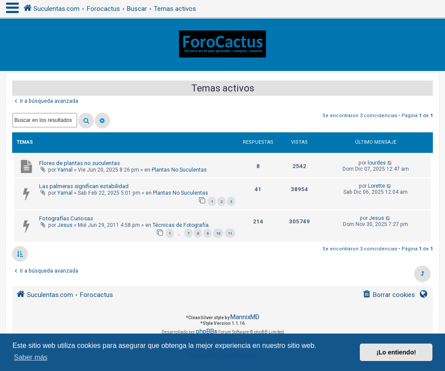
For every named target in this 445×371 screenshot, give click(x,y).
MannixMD (244, 317)
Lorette (376, 186)
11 (230, 233)
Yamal (65, 170)
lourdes (377, 163)
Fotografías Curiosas (66, 218)
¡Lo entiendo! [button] (396, 352)
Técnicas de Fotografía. (181, 225)
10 (218, 233)
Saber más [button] (30, 357)
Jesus (65, 225)
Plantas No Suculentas (179, 170)
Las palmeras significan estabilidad (84, 186)
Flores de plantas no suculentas (79, 163)
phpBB (205, 331)
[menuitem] (388, 295)
